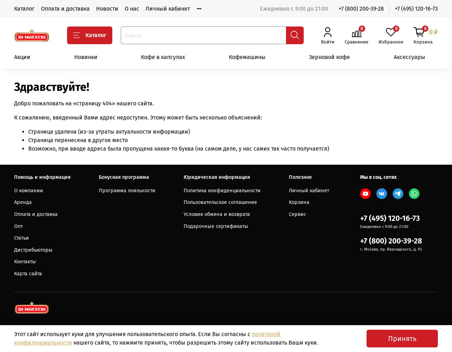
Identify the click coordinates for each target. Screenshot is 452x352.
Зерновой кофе (329, 57)
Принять (402, 338)
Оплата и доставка (65, 8)
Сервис (297, 214)
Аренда (23, 202)
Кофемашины (247, 57)
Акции (22, 57)
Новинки (85, 57)
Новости (107, 8)
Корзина (299, 202)
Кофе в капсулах (163, 57)
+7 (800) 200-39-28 (361, 8)
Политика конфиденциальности (222, 191)
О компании (28, 191)
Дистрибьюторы (33, 250)
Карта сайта (28, 274)
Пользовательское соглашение (220, 202)
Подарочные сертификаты (216, 226)
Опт (18, 226)
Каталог (24, 8)
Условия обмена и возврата (217, 214)
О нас (132, 8)
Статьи (21, 238)
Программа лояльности (127, 191)
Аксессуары (409, 57)
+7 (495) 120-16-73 (416, 8)
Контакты (25, 262)
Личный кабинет (167, 8)
